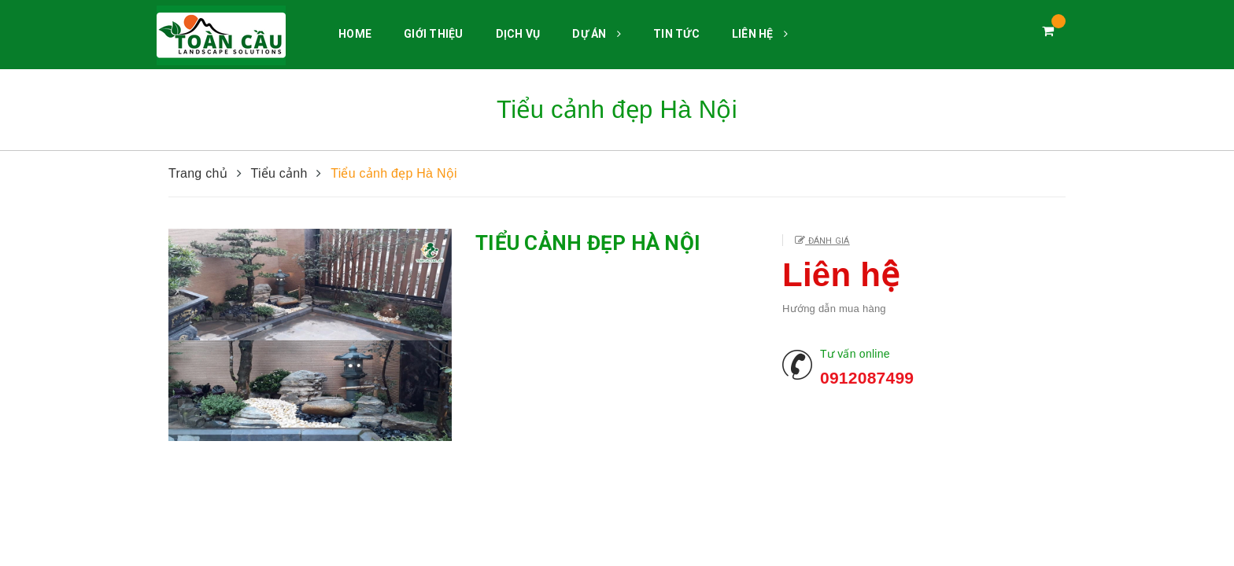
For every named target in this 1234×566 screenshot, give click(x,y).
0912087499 (867, 378)
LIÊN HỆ (760, 34)
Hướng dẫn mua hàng (834, 308)
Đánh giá (827, 241)
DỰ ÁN (596, 34)
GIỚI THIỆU (434, 34)
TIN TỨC (676, 34)
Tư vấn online (855, 353)
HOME (354, 34)
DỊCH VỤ (518, 34)
